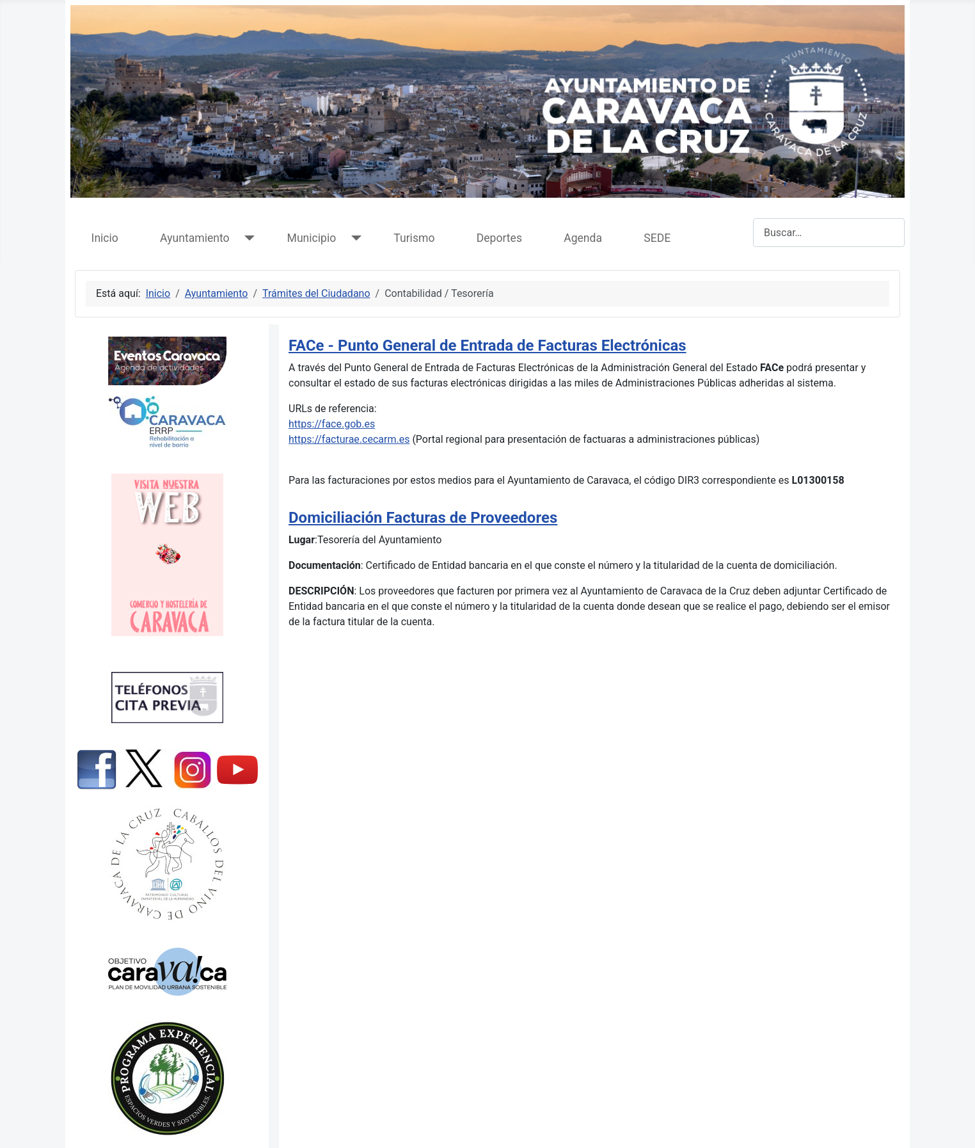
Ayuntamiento (194, 238)
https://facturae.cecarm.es (349, 439)
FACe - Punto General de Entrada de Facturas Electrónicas (487, 346)
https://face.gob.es (332, 424)
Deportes (499, 238)
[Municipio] (353, 238)
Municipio (312, 238)
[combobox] (829, 232)
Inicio (104, 238)
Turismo (413, 238)
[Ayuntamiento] (247, 238)
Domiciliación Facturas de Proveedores (423, 518)
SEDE (657, 238)
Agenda (583, 238)
